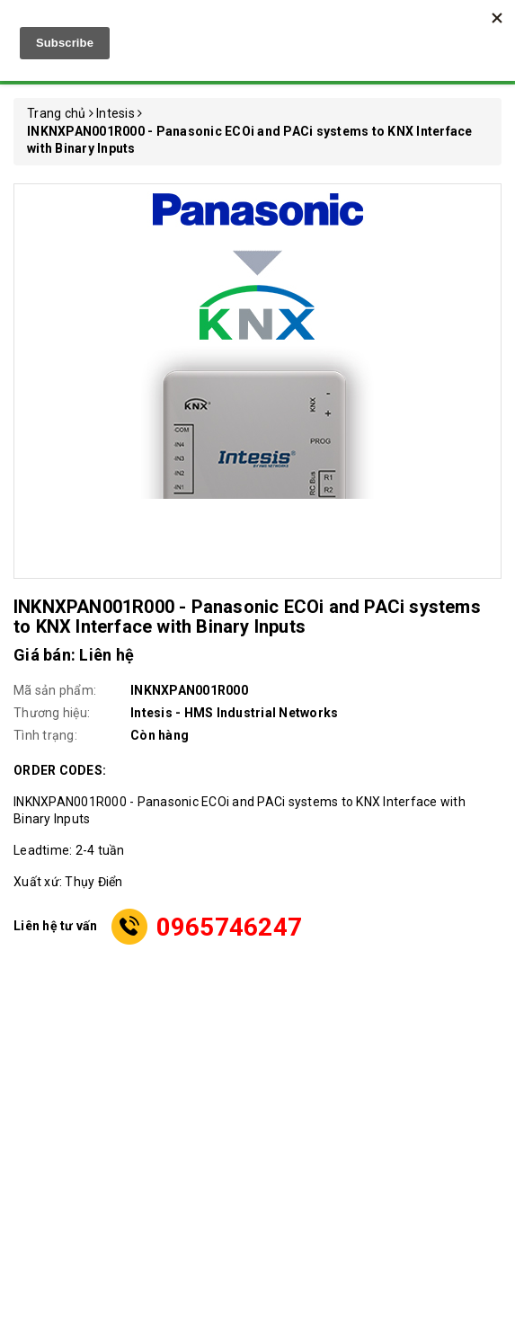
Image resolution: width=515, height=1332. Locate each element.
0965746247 (229, 927)
